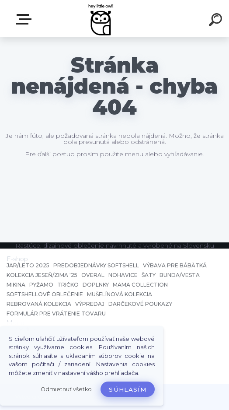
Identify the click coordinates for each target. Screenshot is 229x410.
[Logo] (101, 18)
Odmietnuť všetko (66, 389)
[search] (217, 21)
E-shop (25, 19)
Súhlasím (127, 389)
